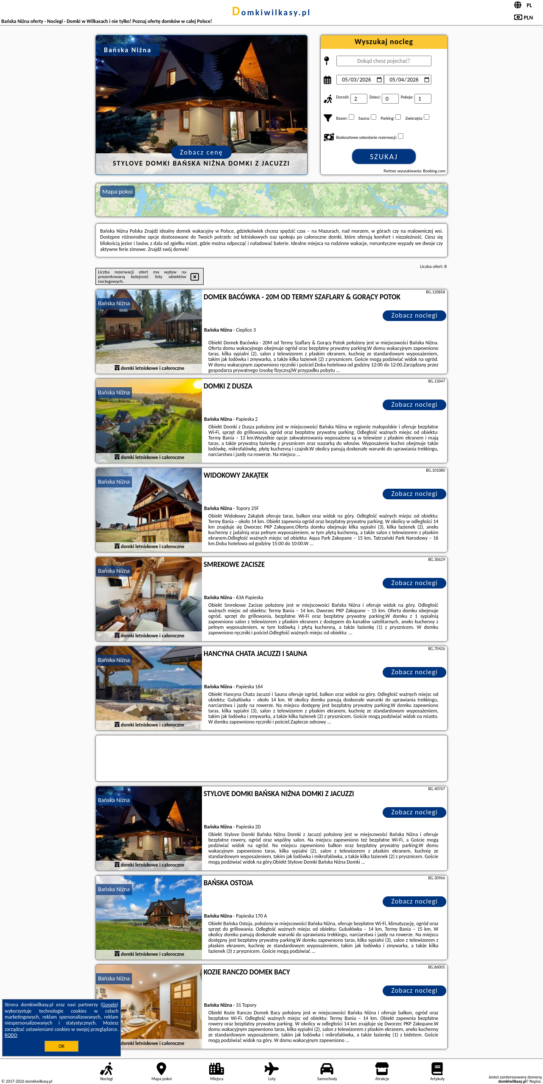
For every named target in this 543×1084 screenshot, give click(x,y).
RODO (11, 1035)
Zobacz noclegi (415, 315)
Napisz (535, 1081)
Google (109, 1005)
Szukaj (384, 156)
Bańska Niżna (114, 303)
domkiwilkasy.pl (271, 12)
